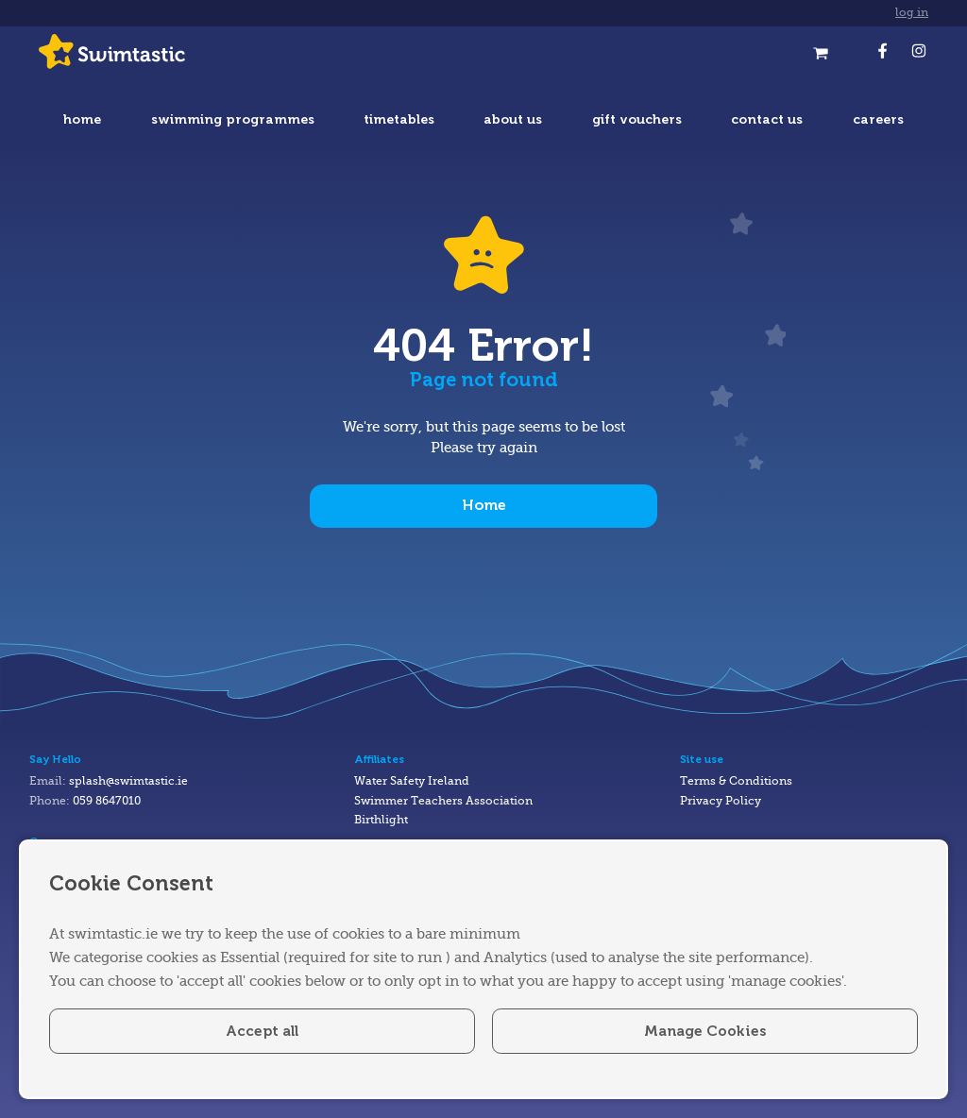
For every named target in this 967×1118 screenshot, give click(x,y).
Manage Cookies (705, 1031)
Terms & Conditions (736, 781)
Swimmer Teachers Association (443, 801)
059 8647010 (107, 801)
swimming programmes (232, 119)
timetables (399, 119)
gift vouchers (637, 119)
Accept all (262, 1031)
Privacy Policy (720, 801)
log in (911, 13)
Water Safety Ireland (411, 781)
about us (513, 119)
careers (878, 119)
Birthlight (381, 820)
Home (484, 505)
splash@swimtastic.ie (128, 781)
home (82, 119)
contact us (767, 119)
